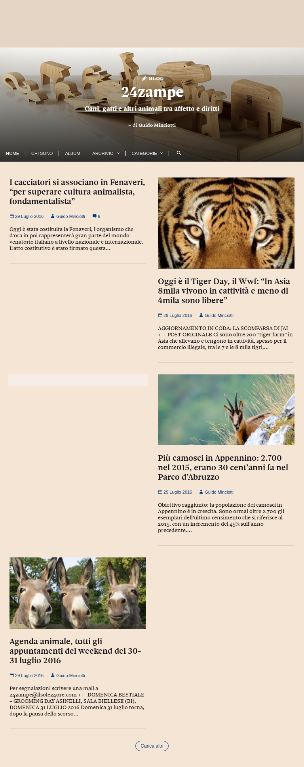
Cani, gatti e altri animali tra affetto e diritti (152, 108)
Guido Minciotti (157, 125)
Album (72, 153)
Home (12, 153)
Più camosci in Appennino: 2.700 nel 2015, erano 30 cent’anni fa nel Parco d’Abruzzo (223, 467)
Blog (152, 78)
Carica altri (152, 746)
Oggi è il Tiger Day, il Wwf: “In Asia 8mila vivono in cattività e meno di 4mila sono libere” (224, 290)
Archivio (102, 153)
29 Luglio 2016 (27, 216)
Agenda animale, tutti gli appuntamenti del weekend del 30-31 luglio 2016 (75, 651)
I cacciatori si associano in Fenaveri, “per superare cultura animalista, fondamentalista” (77, 191)
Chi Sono (42, 153)
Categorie (144, 153)
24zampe (152, 91)
